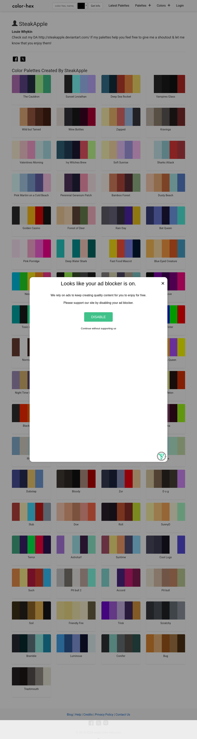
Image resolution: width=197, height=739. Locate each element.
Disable (98, 317)
